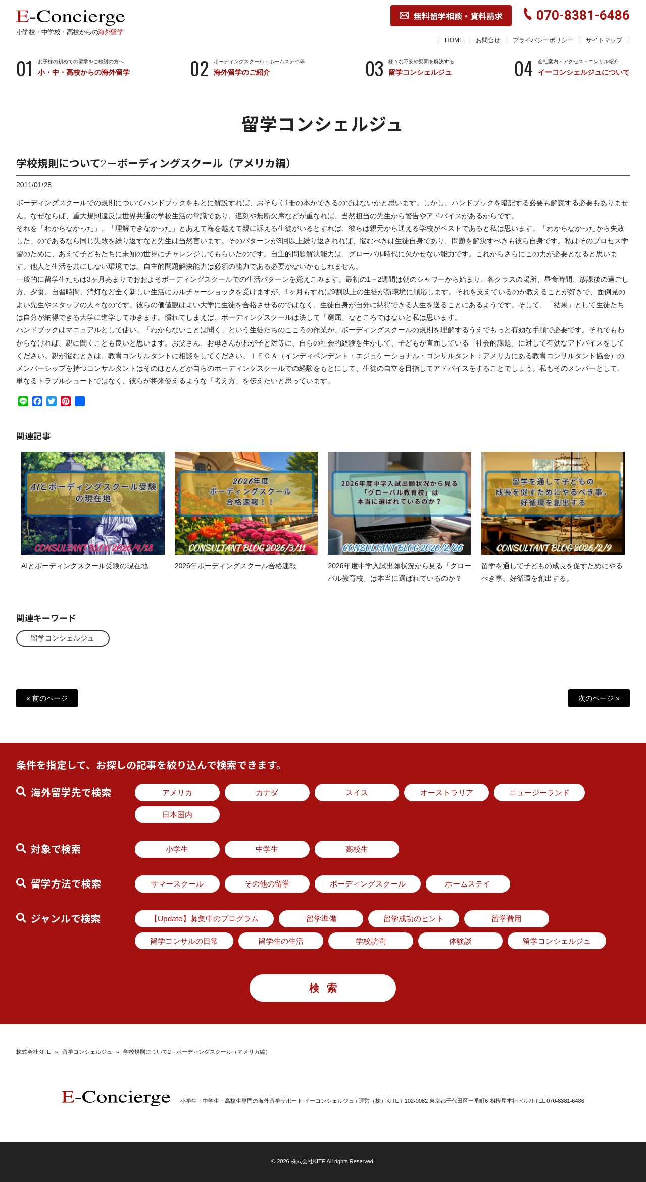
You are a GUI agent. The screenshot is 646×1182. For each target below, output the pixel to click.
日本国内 (177, 814)
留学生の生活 (281, 940)
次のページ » (599, 698)
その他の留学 (267, 883)
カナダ (267, 792)
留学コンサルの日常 (184, 940)
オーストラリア (446, 792)
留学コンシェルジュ (63, 638)
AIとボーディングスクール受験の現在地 (84, 574)
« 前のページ (47, 698)
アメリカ (177, 792)
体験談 (460, 940)
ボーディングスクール (368, 883)
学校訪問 (371, 940)
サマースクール (177, 883)
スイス (356, 792)
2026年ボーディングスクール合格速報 (235, 574)
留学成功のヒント (413, 918)
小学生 (177, 849)
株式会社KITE (33, 1052)
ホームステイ (467, 883)
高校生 (356, 849)
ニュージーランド (539, 792)
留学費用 (506, 918)
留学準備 (321, 918)
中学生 (267, 849)
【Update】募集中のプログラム (204, 918)
